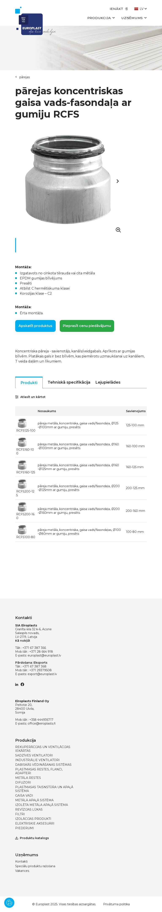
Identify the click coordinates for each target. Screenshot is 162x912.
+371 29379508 (40, 670)
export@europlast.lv (42, 674)
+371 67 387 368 (34, 666)
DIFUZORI (23, 782)
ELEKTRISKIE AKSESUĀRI (34, 823)
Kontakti (21, 861)
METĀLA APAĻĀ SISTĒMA (34, 800)
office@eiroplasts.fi (42, 723)
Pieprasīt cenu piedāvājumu (87, 326)
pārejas (24, 77)
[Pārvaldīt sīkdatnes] (9, 903)
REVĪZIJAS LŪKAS (29, 809)
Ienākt (119, 9)
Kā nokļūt (22, 641)
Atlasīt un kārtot (30, 397)
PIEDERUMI (24, 828)
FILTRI (20, 814)
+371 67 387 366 (34, 648)
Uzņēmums (134, 17)
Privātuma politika (116, 904)
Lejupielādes (107, 382)
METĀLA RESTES (28, 778)
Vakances (22, 871)
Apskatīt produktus (35, 326)
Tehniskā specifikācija (69, 382)
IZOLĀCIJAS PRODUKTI (33, 819)
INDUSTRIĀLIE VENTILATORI (37, 760)
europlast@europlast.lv (44, 655)
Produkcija (101, 17)
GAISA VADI (24, 795)
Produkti (28, 382)
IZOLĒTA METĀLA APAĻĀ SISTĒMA (41, 805)
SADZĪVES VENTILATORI (34, 755)
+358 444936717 (41, 720)
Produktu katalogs (32, 838)
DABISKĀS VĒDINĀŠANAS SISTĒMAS (43, 765)
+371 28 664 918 (41, 652)
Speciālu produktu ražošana (35, 866)
